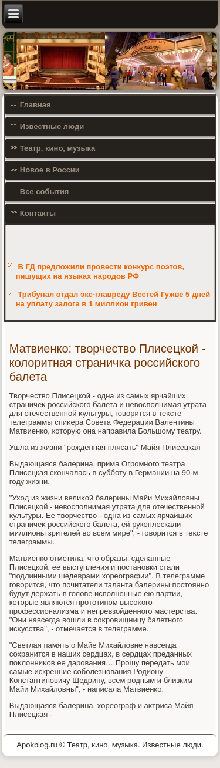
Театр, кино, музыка (58, 148)
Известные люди (52, 126)
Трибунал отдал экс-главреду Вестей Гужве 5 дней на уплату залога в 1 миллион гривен (113, 299)
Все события (44, 191)
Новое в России (50, 169)
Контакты (38, 213)
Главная (35, 104)
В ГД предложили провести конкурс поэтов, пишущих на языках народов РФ (100, 271)
